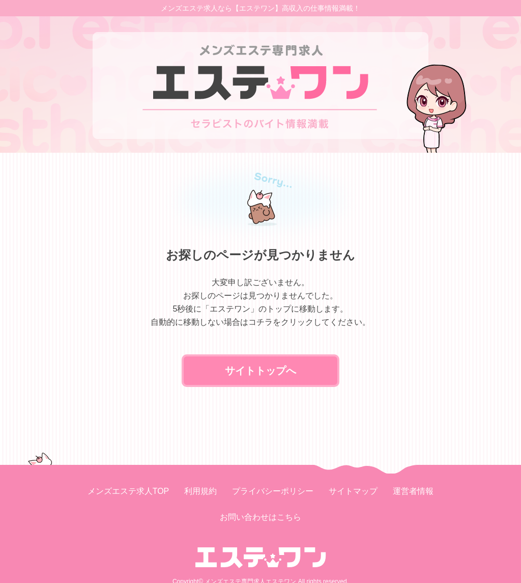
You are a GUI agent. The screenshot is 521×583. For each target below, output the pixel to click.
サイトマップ (353, 491)
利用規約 (200, 491)
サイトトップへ (260, 370)
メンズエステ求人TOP (128, 491)
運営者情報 (413, 491)
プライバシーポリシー (272, 491)
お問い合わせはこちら (260, 517)
